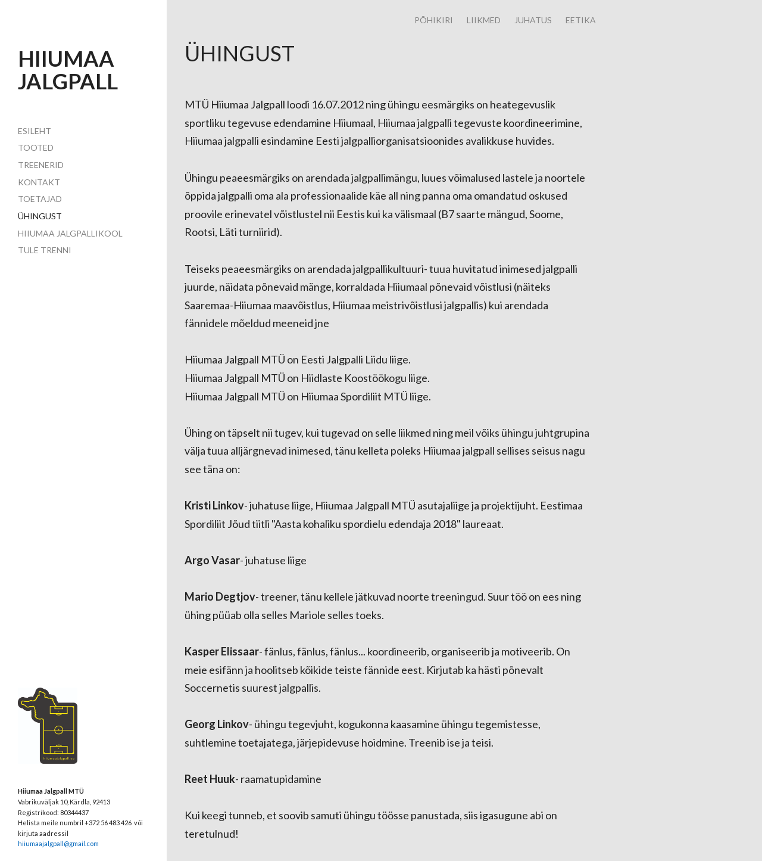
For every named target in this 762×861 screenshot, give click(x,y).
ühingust (40, 216)
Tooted (36, 147)
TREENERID (41, 165)
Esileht (34, 131)
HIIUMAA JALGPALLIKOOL (70, 233)
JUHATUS (533, 19)
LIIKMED (484, 19)
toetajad (40, 199)
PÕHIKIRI (433, 19)
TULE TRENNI (44, 250)
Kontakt (39, 182)
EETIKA (581, 19)
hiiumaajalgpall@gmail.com (58, 843)
